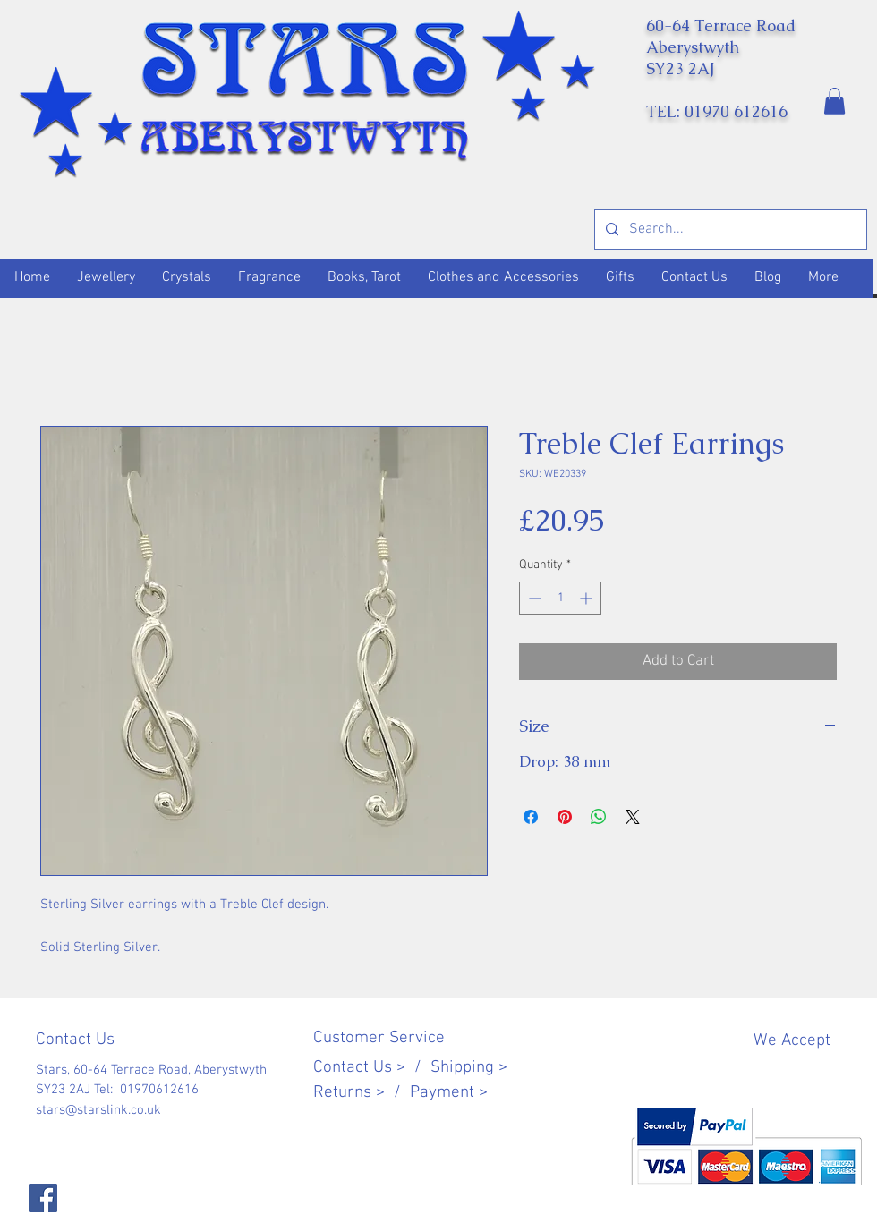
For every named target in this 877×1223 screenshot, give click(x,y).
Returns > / (361, 1093)
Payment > (449, 1093)
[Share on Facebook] (530, 817)
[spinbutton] (560, 598)
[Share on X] (632, 817)
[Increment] (587, 598)
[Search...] (729, 229)
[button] (834, 101)
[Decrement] (533, 598)
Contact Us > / (371, 1067)
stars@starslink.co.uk (98, 1110)
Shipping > (468, 1067)
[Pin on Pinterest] (564, 817)
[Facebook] (43, 1198)
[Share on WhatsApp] (598, 817)
